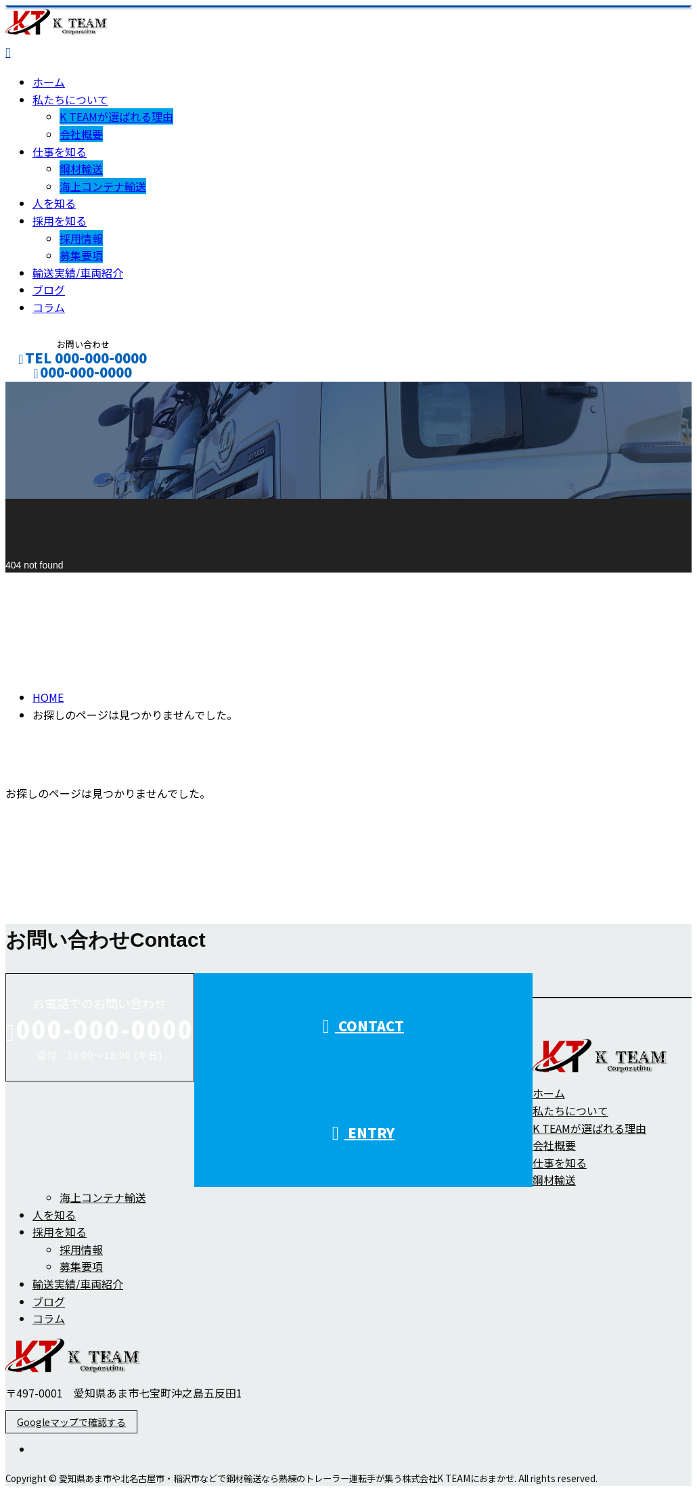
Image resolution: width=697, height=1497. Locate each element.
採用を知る (59, 221)
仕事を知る (59, 151)
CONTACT (52, 390)
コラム (48, 307)
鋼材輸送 (81, 168)
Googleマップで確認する (71, 1422)
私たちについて (70, 99)
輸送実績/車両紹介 (77, 273)
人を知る (54, 203)
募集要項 (81, 255)
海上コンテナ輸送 (103, 186)
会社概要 (81, 134)
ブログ (48, 290)
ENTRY (363, 1132)
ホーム (48, 82)
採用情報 (81, 238)
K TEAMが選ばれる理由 (116, 116)
